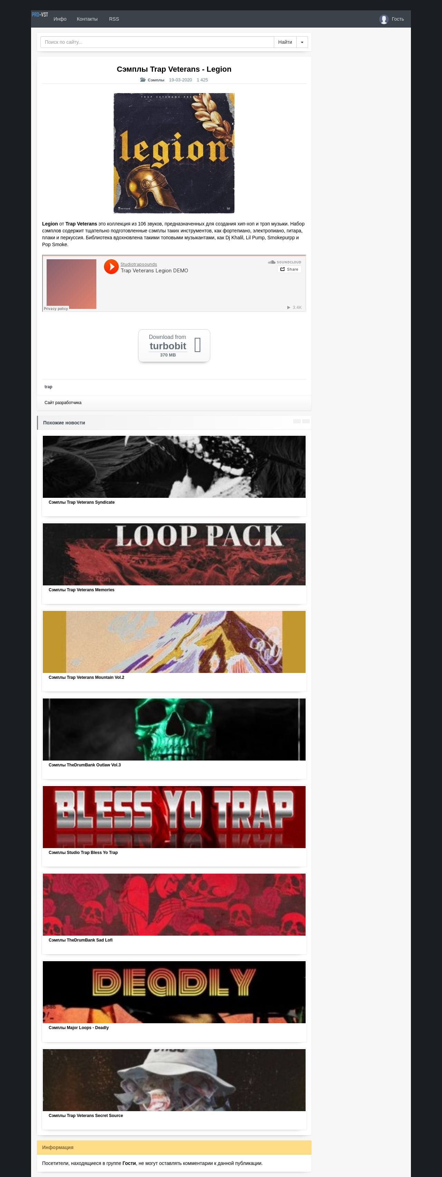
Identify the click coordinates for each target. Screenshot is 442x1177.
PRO (51, 19)
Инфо (84, 19)
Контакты (111, 19)
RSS (137, 19)
